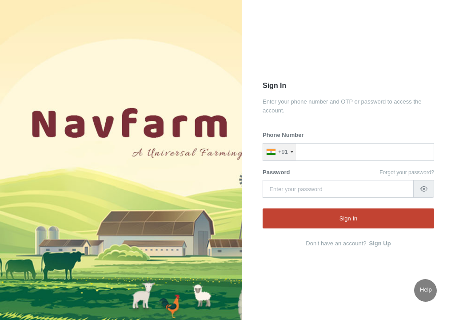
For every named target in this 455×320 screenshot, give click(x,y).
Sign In (348, 218)
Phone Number (283, 135)
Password (276, 172)
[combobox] (279, 152)
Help (426, 289)
